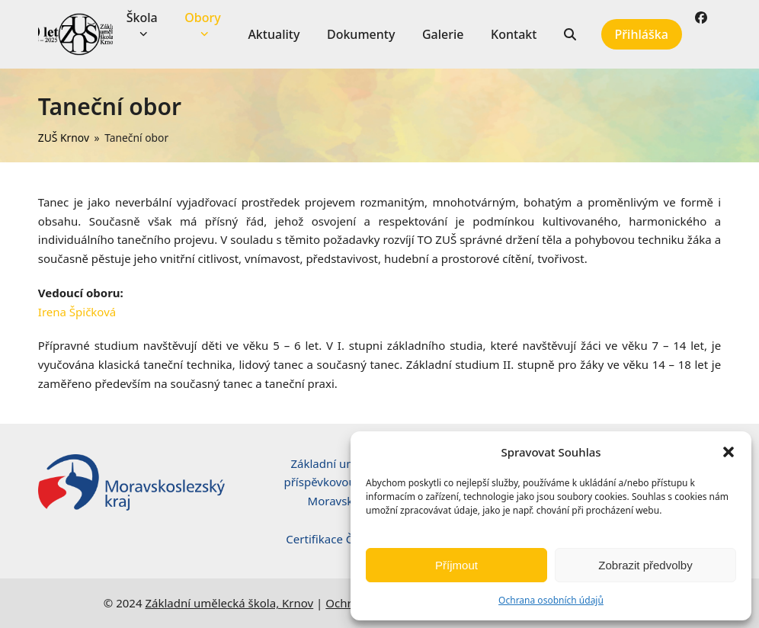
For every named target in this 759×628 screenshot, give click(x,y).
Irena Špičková (77, 311)
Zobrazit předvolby (645, 565)
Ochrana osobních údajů (551, 600)
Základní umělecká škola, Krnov (229, 602)
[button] (728, 452)
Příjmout (456, 565)
